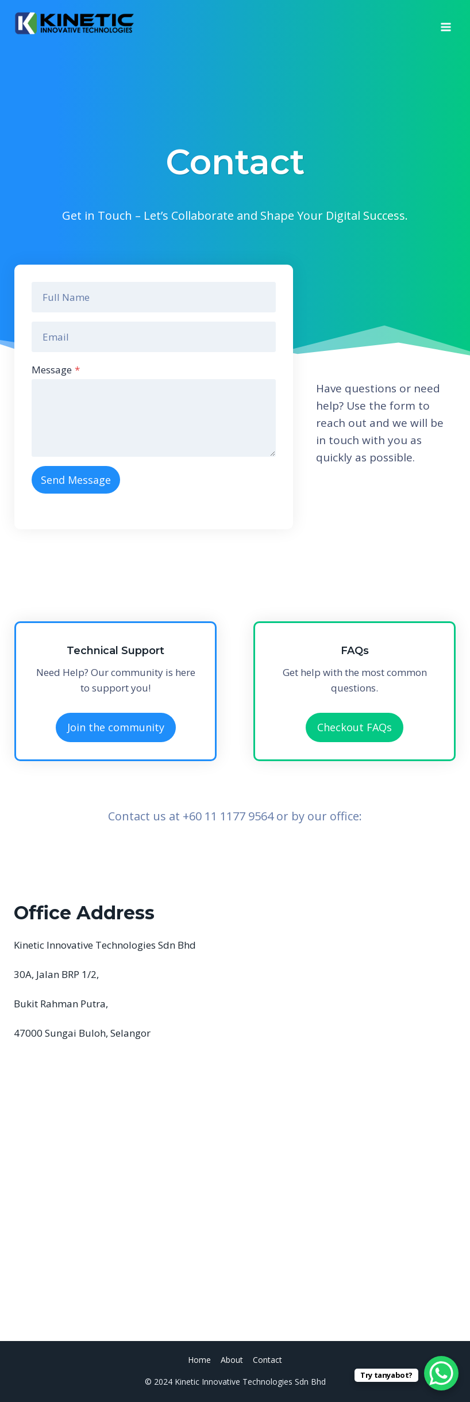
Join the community (115, 727)
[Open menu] (445, 23)
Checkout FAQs (354, 727)
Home (199, 1359)
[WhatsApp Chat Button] (441, 1373)
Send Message (76, 480)
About (232, 1359)
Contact (267, 1359)
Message (56, 369)
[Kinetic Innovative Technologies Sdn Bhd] (74, 23)
